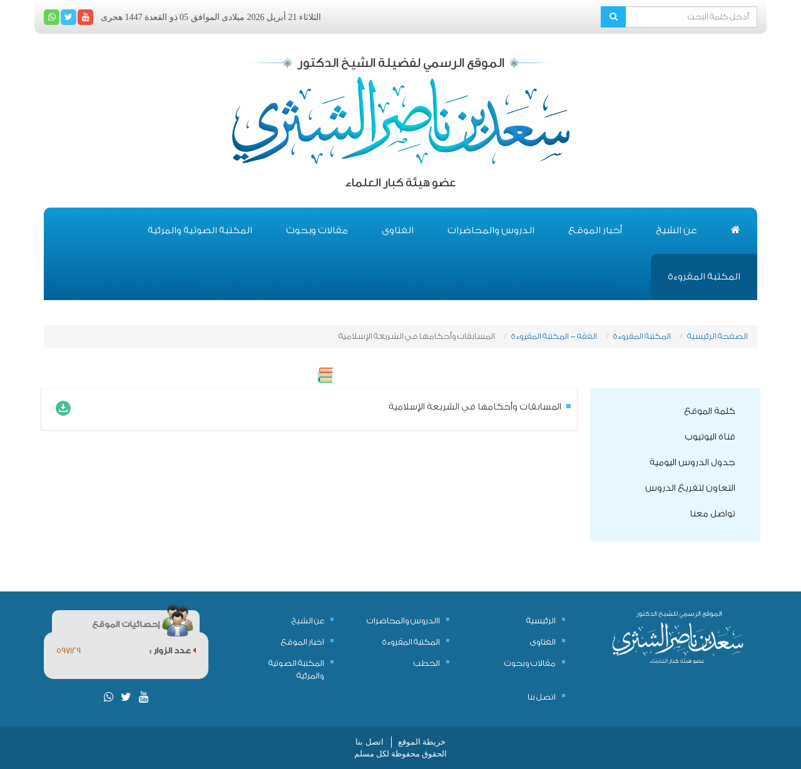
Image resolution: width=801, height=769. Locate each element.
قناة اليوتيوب (710, 437)
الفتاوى (398, 230)
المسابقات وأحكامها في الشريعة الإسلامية (475, 407)
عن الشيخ (676, 230)
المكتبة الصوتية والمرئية (200, 230)
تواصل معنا (712, 514)
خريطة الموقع (422, 741)
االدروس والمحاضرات (403, 620)
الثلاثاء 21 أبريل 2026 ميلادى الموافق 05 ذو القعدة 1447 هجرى (211, 17)
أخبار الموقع (595, 230)
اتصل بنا (542, 696)
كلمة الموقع (709, 411)
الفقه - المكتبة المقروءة (554, 336)
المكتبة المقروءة (704, 276)
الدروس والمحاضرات (490, 230)
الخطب (427, 663)
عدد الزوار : (173, 650)
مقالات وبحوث (317, 230)
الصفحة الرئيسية (717, 336)
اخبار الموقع (302, 641)
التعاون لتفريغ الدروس (690, 488)
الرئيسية (541, 620)
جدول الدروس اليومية (692, 463)
